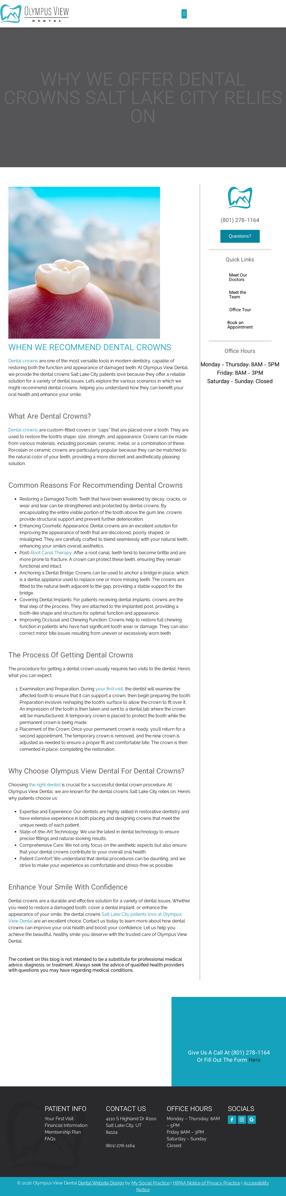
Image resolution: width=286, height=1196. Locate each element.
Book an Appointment (240, 325)
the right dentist (45, 784)
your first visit (109, 689)
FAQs (50, 1138)
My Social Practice (151, 1183)
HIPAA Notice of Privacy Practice (206, 1183)
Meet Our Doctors (238, 278)
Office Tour (240, 310)
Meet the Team (237, 295)
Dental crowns (23, 361)
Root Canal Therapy (51, 552)
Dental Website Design (101, 1183)
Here (255, 1060)
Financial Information (66, 1125)
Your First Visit (59, 1118)
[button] (184, 13)
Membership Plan (63, 1132)
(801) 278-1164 (240, 220)
